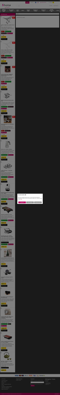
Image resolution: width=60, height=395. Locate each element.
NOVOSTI (58, 10)
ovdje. (21, 199)
